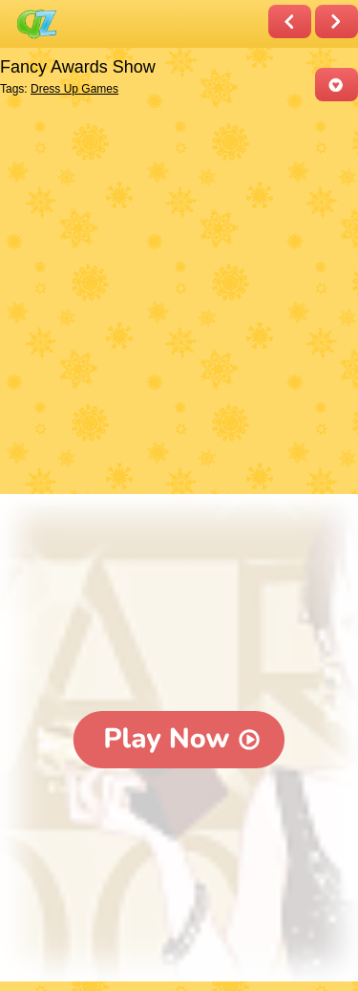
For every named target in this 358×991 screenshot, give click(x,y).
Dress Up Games (74, 89)
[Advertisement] (179, 299)
